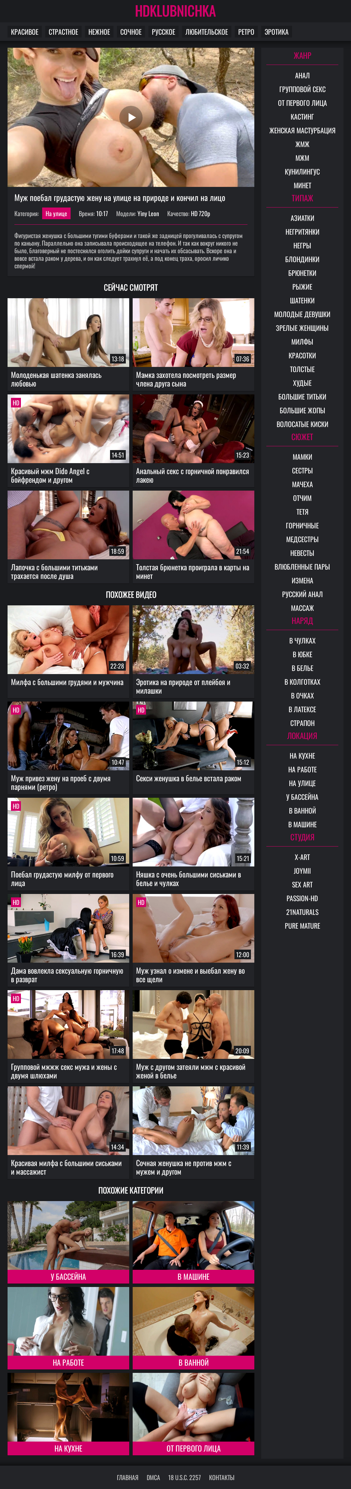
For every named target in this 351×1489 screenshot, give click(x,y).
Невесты (302, 553)
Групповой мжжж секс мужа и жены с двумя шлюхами (64, 1071)
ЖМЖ (302, 144)
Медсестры (302, 539)
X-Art (302, 857)
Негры (302, 245)
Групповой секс (302, 89)
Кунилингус (302, 171)
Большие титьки (302, 396)
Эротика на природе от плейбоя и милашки (183, 686)
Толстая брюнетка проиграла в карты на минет (192, 571)
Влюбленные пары (302, 566)
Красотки (302, 355)
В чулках (302, 640)
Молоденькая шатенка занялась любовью (56, 379)
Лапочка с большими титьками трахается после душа (54, 571)
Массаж (302, 608)
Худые (302, 383)
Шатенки (302, 300)
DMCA (153, 1477)
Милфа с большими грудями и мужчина (67, 681)
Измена (302, 580)
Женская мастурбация (302, 130)
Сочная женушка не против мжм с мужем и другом (183, 1167)
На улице (56, 213)
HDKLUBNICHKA (175, 10)
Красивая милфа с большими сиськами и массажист (66, 1167)
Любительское (206, 31)
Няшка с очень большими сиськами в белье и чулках (188, 878)
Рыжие (302, 286)
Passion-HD (302, 898)
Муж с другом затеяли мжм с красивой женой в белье (190, 1071)
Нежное (99, 31)
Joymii (302, 870)
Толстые (302, 369)
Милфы (302, 341)
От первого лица (194, 1448)
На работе (68, 1362)
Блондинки (302, 259)
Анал (302, 75)
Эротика (277, 31)
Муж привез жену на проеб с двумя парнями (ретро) (61, 782)
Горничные (302, 525)
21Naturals (302, 912)
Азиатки (302, 218)
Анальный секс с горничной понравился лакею (192, 475)
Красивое (24, 31)
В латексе (302, 709)
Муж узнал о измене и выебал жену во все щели (190, 974)
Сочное (131, 31)
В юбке (302, 654)
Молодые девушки (302, 314)
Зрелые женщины (302, 328)
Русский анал (302, 594)
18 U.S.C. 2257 (184, 1477)
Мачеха (302, 484)
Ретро (246, 31)
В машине (193, 1276)
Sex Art (302, 884)
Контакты (221, 1477)
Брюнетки (302, 273)
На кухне (68, 1448)
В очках (302, 695)
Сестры (302, 470)
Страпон (302, 723)
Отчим (302, 498)
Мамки (302, 456)
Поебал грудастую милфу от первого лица (62, 878)
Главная (127, 1477)
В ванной (194, 1362)
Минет (302, 185)
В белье (302, 668)
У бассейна (68, 1276)
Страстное (63, 31)
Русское (163, 31)
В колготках (302, 681)
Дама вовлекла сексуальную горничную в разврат (67, 974)
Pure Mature (302, 925)
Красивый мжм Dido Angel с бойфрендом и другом (50, 475)
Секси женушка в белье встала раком (188, 777)
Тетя (302, 511)
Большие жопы (302, 410)
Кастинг (302, 116)
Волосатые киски (302, 424)
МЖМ (302, 158)
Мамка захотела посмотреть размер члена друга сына (186, 379)
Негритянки (302, 231)
